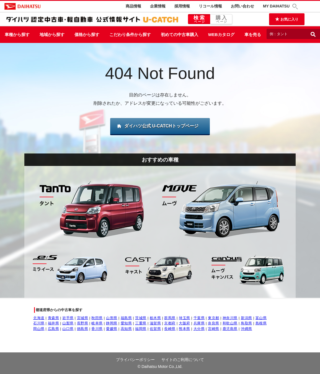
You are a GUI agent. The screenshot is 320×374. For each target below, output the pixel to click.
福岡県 (140, 329)
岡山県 (39, 329)
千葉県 (199, 318)
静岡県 (111, 323)
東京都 (213, 318)
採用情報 (182, 6)
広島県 (53, 329)
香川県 (97, 329)
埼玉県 (184, 318)
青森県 (53, 318)
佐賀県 (155, 329)
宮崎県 (213, 329)
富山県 (261, 318)
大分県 (199, 329)
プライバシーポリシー (135, 359)
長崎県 (170, 329)
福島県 (126, 318)
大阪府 (184, 323)
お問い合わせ (242, 6)
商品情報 (133, 6)
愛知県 (126, 323)
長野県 (82, 323)
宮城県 (82, 318)
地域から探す (52, 34)
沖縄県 (246, 329)
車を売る (252, 34)
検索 (199, 19)
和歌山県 (230, 323)
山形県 (111, 318)
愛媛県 (111, 329)
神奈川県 (230, 318)
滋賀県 (155, 323)
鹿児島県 (230, 329)
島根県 (261, 323)
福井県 (53, 323)
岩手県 (68, 318)
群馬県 (170, 318)
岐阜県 (97, 323)
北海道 (39, 318)
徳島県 (82, 329)
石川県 (39, 323)
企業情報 (158, 6)
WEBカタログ (221, 34)
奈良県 (213, 323)
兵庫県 (199, 323)
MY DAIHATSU (276, 6)
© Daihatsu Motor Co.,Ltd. (160, 366)
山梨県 (68, 323)
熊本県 (184, 329)
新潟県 (246, 318)
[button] (296, 6)
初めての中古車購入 (179, 34)
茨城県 (140, 318)
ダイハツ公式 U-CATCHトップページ (161, 126)
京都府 (170, 323)
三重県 (140, 323)
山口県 (68, 329)
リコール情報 (210, 6)
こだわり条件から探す (130, 34)
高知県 (126, 329)
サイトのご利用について (182, 359)
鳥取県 (246, 323)
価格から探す (86, 34)
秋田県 (97, 318)
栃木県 (155, 318)
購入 (221, 19)
